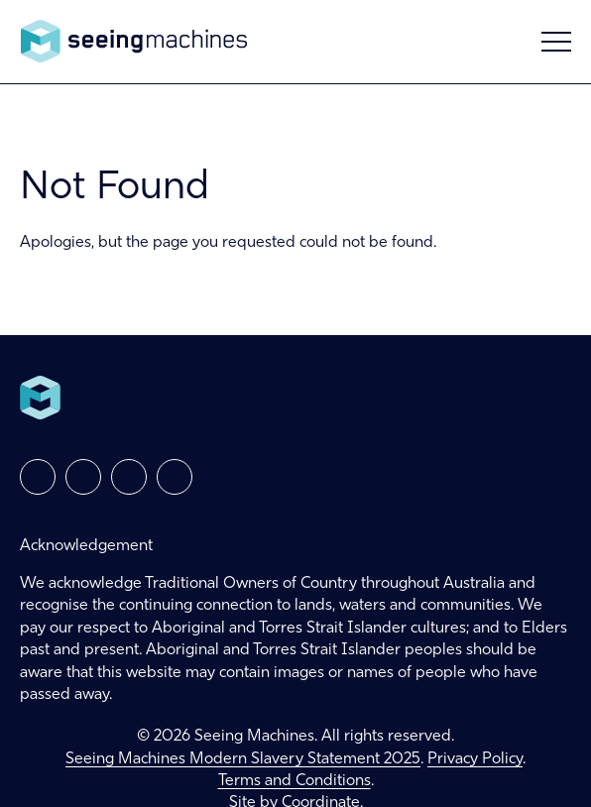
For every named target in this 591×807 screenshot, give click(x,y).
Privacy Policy (475, 759)
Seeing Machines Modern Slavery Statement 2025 (242, 759)
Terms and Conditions (294, 781)
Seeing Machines (134, 41)
